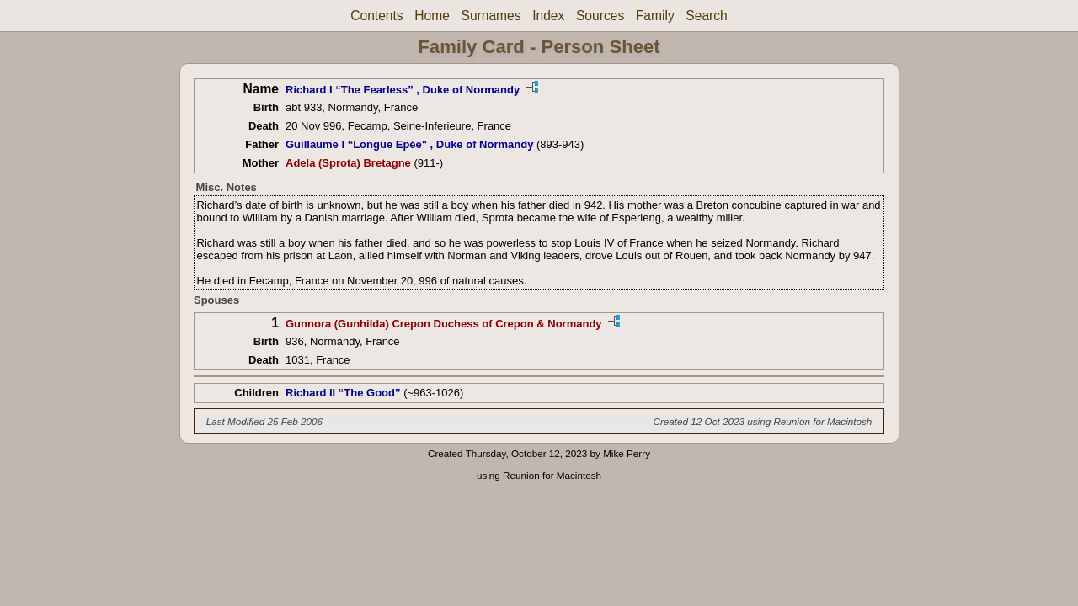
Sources (600, 15)
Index (548, 15)
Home (432, 15)
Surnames (490, 15)
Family (655, 15)
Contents (376, 15)
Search (706, 15)
